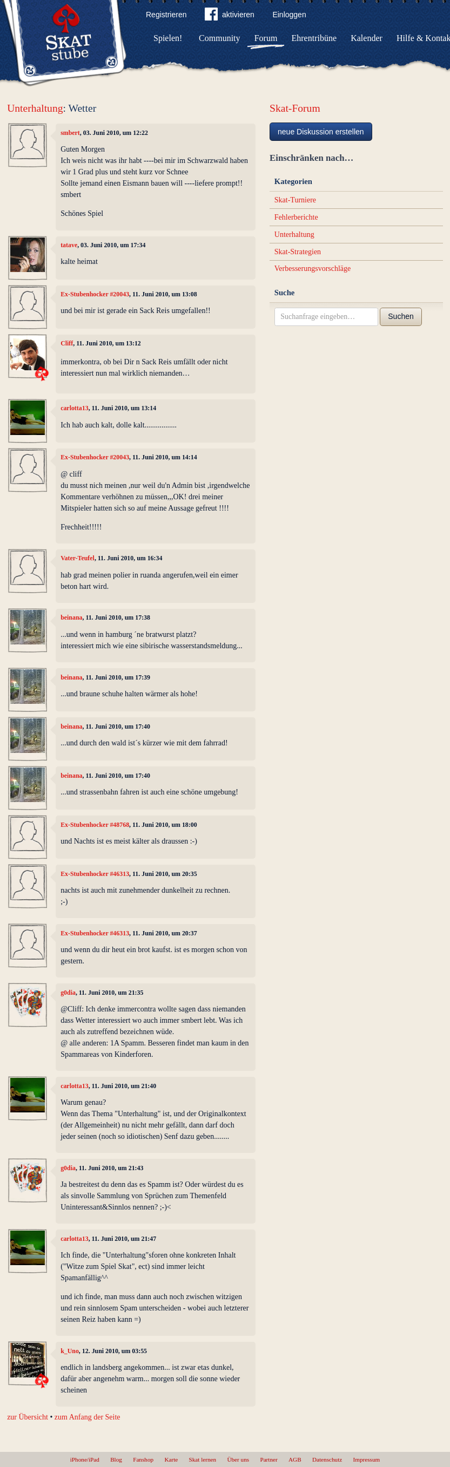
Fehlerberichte (296, 217)
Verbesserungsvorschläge (312, 268)
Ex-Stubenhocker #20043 (95, 294)
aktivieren (229, 16)
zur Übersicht (27, 1417)
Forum (266, 38)
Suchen (400, 316)
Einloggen (289, 14)
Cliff (67, 343)
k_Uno (70, 1351)
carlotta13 (75, 408)
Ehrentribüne (314, 38)
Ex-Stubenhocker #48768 (95, 824)
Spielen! (167, 38)
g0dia (68, 992)
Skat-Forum (295, 108)
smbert (70, 133)
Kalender (366, 38)
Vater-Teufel (78, 558)
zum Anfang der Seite (87, 1417)
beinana (71, 617)
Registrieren (166, 14)
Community (219, 38)
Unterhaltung (35, 108)
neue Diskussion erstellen (321, 131)
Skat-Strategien (297, 252)
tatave (69, 245)
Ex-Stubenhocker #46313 (95, 874)
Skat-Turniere (295, 200)
